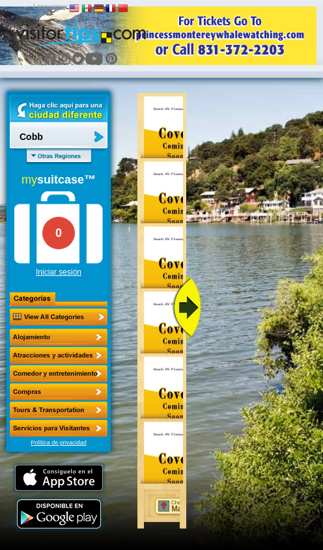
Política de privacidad (59, 442)
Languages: (50, 6)
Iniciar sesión (58, 272)
